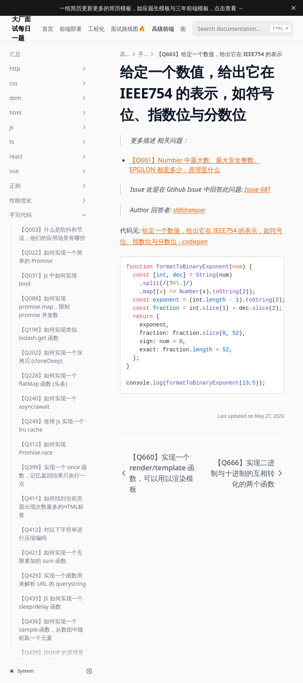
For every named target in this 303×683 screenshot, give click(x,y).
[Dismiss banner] (293, 8)
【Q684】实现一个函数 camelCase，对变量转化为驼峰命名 (52, 383)
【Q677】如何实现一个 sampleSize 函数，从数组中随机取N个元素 (50, 252)
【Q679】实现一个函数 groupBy (48, 301)
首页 (47, 28)
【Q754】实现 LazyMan (49, 560)
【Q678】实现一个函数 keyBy (48, 279)
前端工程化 (48, 618)
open (48, 647)
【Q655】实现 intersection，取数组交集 (51, 77)
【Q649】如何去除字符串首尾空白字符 (50, 54)
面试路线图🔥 (128, 28)
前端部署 (71, 28)
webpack (48, 604)
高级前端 (163, 28)
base (48, 633)
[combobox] (243, 28)
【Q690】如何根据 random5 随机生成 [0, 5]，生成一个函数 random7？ (52, 437)
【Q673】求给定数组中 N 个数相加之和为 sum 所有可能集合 (51, 220)
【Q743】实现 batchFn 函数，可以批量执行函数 (51, 541)
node (48, 589)
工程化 (96, 28)
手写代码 (143, 54)
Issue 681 (258, 189)
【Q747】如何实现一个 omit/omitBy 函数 (48, 518)
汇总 (24, 574)
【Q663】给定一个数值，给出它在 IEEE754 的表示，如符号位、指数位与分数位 (53, 166)
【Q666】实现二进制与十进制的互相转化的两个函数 (52, 193)
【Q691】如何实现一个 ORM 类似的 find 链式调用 (52, 464)
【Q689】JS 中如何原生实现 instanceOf (51, 410)
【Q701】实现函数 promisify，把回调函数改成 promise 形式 (53, 491)
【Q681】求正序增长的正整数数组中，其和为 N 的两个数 (53, 329)
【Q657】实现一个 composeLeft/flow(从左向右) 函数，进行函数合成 (51, 104)
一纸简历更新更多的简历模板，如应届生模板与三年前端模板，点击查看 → (151, 8)
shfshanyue (189, 210)
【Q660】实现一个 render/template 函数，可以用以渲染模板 (52, 135)
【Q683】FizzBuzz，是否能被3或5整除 (53, 356)
